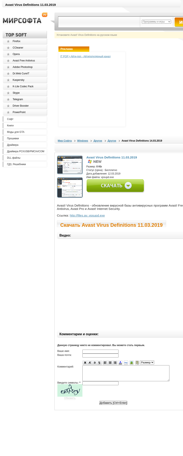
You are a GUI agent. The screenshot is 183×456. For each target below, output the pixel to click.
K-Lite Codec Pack (23, 86)
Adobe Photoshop (23, 67)
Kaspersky (18, 79)
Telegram (18, 99)
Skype (16, 92)
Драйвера (12, 144)
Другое (97, 140)
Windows (82, 140)
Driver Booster (21, 105)
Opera (16, 54)
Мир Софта (65, 140)
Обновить (70, 401)
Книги (10, 125)
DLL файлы (13, 157)
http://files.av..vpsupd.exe (87, 215)
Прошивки (13, 138)
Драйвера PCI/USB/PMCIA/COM (25, 151)
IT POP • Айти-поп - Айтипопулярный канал (85, 56)
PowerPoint (19, 112)
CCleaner (18, 47)
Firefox (16, 41)
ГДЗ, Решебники (16, 164)
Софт (10, 119)
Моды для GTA (15, 132)
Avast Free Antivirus (24, 60)
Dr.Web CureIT (21, 73)
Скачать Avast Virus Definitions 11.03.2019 (111, 224)
